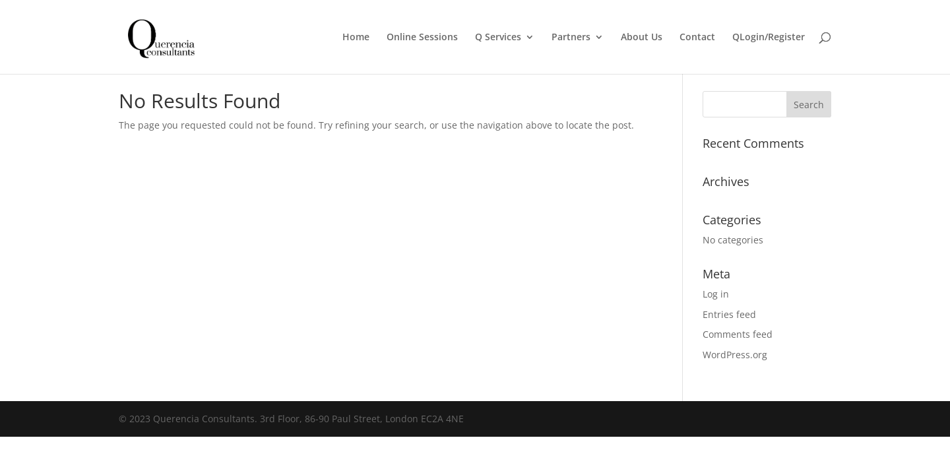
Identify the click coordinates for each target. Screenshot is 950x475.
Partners (571, 37)
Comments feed (738, 334)
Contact (697, 37)
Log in (716, 294)
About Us (641, 37)
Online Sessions (422, 37)
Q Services (498, 37)
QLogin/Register (768, 37)
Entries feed (729, 314)
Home (355, 37)
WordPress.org (735, 354)
